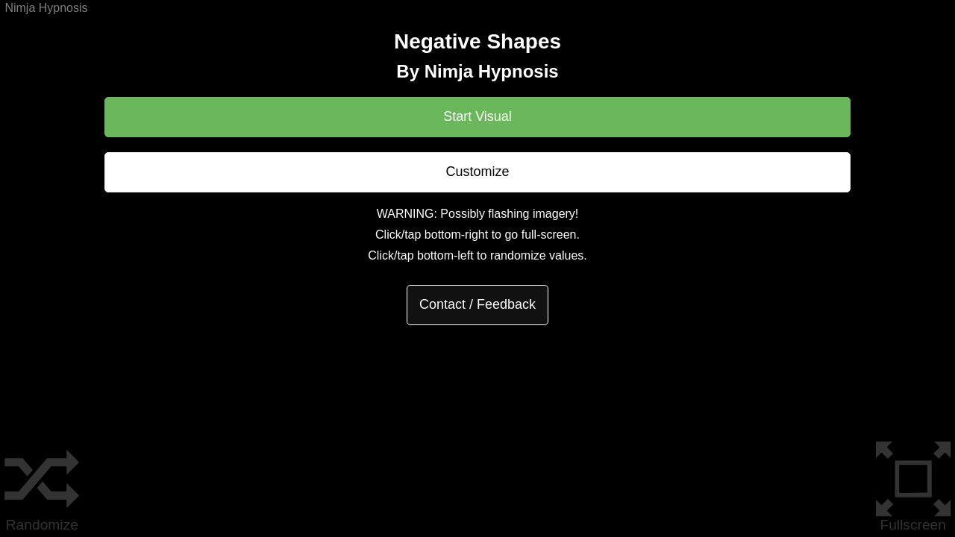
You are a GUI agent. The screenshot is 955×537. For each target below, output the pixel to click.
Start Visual (477, 116)
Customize (477, 171)
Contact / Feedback (477, 304)
